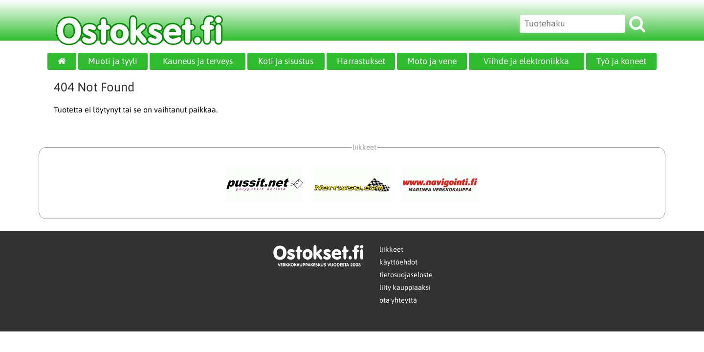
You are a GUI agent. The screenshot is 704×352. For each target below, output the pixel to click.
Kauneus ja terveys (198, 61)
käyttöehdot (398, 262)
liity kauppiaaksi (405, 287)
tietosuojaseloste (406, 275)
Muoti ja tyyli (112, 61)
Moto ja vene (432, 61)
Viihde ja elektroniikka (526, 61)
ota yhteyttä (398, 300)
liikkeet (391, 249)
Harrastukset (361, 61)
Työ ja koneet (621, 61)
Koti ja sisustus (285, 61)
